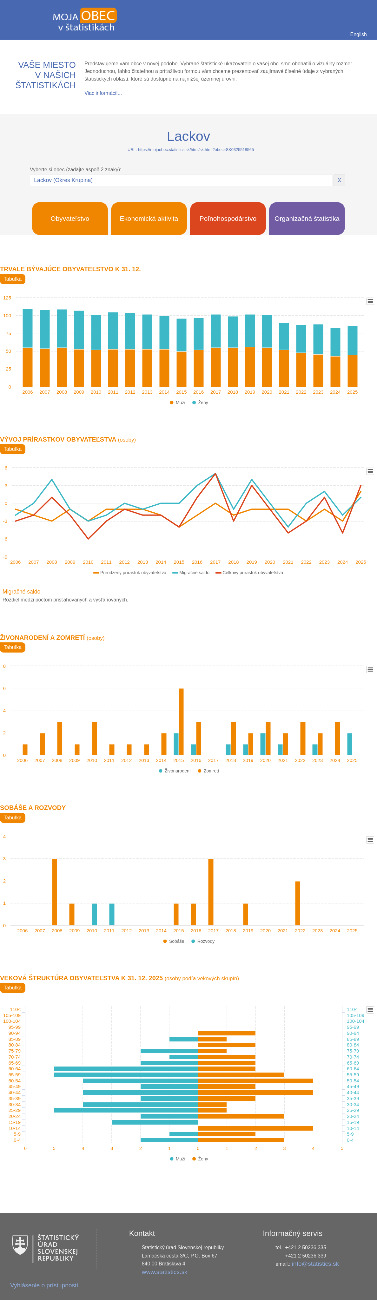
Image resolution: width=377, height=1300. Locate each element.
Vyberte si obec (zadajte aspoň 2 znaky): (75, 169)
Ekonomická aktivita (149, 218)
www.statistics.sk (165, 1272)
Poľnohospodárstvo (228, 218)
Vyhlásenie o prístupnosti (44, 1285)
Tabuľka (13, 279)
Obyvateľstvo (70, 218)
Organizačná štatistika (307, 218)
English (358, 34)
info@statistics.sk (315, 1263)
